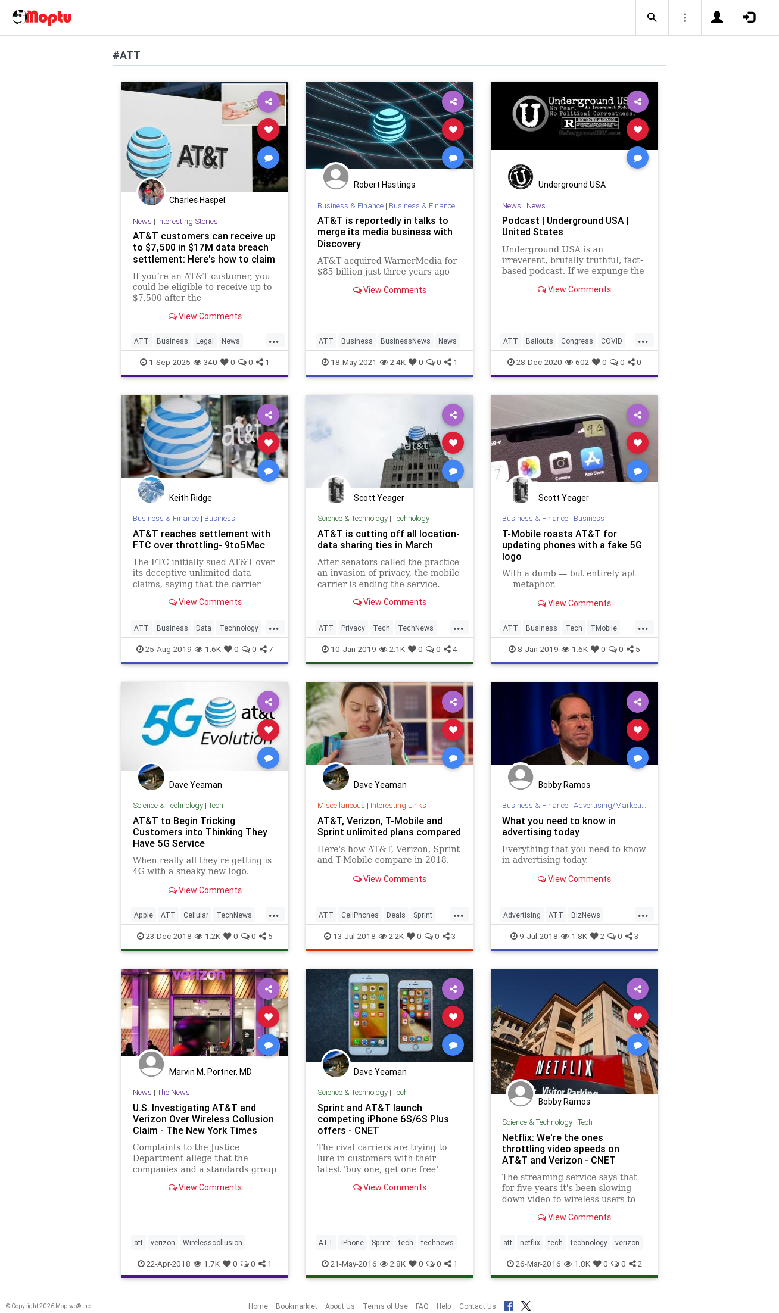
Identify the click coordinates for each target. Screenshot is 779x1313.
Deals (396, 914)
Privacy (353, 627)
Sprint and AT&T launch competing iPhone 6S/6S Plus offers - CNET (383, 1119)
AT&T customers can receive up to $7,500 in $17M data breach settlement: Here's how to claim (204, 247)
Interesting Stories (187, 221)
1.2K (207, 936)
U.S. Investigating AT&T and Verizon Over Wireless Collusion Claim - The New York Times (203, 1119)
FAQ (422, 1306)
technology (589, 1242)
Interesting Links (398, 805)
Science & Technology (352, 518)
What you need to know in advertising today (559, 826)
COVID (611, 340)
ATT (141, 340)
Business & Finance (350, 206)
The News (173, 1092)
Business (172, 340)
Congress (577, 340)
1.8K (574, 936)
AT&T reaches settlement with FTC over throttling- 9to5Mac (201, 539)
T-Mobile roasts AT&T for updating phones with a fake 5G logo (572, 545)
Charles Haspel (197, 200)
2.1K (392, 649)
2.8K (393, 1263)
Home (258, 1306)
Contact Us (477, 1306)
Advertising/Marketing (612, 805)
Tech (381, 627)
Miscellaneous (341, 805)
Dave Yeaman (195, 784)
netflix (530, 1242)
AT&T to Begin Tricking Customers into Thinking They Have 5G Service (200, 832)
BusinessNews (406, 340)
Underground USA (572, 184)
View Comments (205, 316)
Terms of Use (385, 1306)
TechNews (416, 627)
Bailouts (539, 340)
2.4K (393, 362)
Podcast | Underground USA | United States (565, 226)
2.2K (391, 936)
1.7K (207, 1263)
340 (205, 362)
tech (405, 1242)
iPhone (352, 1242)
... (274, 340)
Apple (143, 914)
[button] (652, 18)
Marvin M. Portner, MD (210, 1071)
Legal (205, 340)
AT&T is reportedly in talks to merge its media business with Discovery (385, 231)
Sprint (422, 914)
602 (577, 362)
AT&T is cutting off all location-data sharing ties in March (388, 539)
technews (437, 1242)
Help (444, 1306)
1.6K (208, 649)
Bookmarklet (296, 1306)
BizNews (585, 914)
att (138, 1242)
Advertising (522, 914)
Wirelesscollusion (212, 1242)
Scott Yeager (379, 497)
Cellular (195, 914)
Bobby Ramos (564, 784)
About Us (340, 1306)
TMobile (603, 627)
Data (203, 627)
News (142, 221)
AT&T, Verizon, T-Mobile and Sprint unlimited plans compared (389, 826)
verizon (163, 1242)
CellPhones (360, 914)
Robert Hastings (384, 184)
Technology (238, 627)
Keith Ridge (190, 497)
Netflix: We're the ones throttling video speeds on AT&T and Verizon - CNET (560, 1148)
